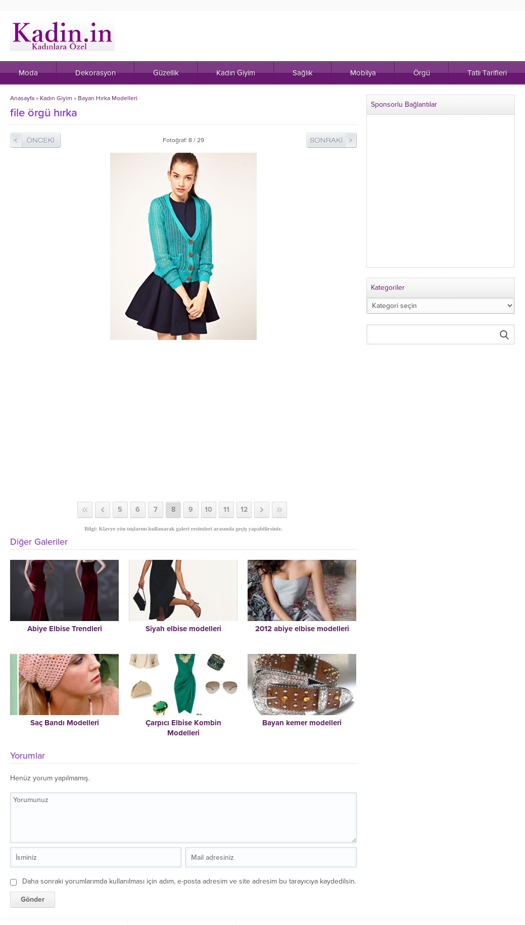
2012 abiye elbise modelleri (302, 628)
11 (226, 509)
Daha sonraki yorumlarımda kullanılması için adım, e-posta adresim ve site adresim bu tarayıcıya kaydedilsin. (189, 881)
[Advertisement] (184, 421)
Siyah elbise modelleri (183, 628)
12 (244, 509)
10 (208, 509)
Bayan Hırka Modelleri (107, 98)
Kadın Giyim (56, 98)
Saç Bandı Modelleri (64, 722)
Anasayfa (22, 98)
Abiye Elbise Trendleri (64, 628)
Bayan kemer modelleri (302, 722)
